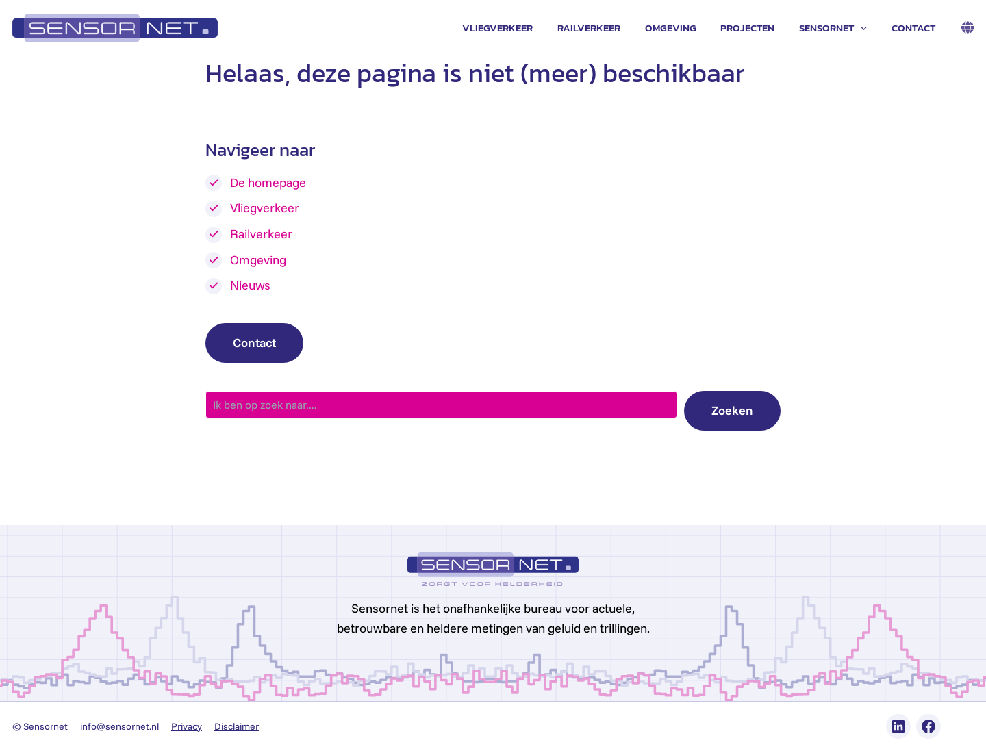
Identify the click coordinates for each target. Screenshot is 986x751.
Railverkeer (606, 28)
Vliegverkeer (519, 28)
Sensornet (839, 28)
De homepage (268, 182)
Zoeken (732, 410)
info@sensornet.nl (119, 726)
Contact (915, 28)
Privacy (186, 726)
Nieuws (250, 285)
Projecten (758, 28)
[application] (866, 28)
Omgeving (684, 28)
